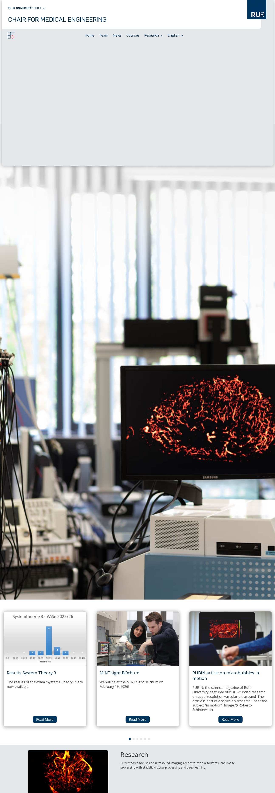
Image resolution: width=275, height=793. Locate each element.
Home (89, 36)
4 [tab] (141, 615)
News (117, 36)
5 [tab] (145, 615)
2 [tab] (134, 615)
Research (151, 36)
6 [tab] (149, 615)
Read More (45, 595)
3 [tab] (137, 615)
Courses (133, 36)
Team (103, 36)
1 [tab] (130, 615)
